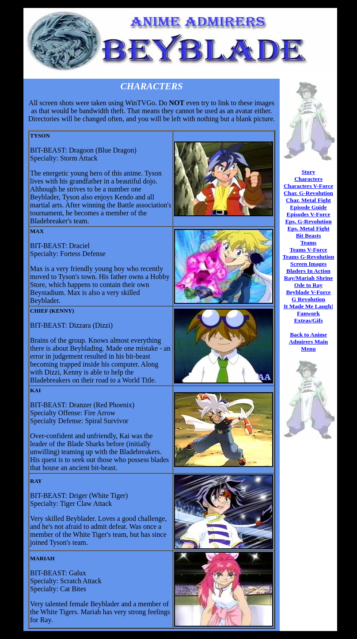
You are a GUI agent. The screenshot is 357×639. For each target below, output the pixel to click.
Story (308, 171)
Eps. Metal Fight (308, 228)
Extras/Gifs (308, 320)
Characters (308, 179)
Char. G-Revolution (308, 193)
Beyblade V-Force (308, 292)
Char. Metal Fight (308, 200)
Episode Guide (308, 207)
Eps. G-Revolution (308, 221)
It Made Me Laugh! (308, 306)
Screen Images (308, 263)
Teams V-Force (308, 249)
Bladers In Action (308, 271)
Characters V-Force (308, 186)
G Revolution (308, 299)
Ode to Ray (308, 285)
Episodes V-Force (308, 214)
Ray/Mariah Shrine (308, 278)
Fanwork (308, 313)
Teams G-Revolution (308, 256)
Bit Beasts (308, 235)
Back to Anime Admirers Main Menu (308, 341)
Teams (308, 242)
